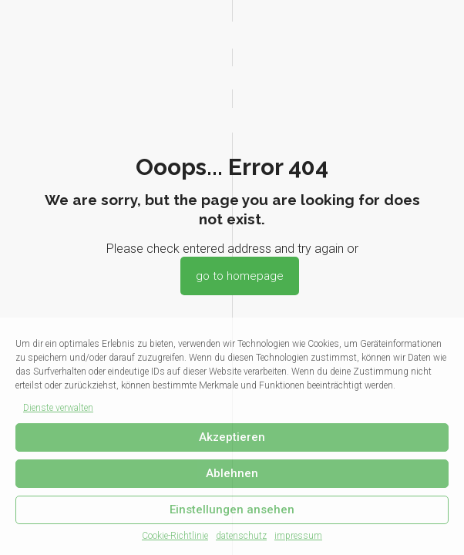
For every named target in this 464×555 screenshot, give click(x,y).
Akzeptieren (232, 437)
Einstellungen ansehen (232, 509)
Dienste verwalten (58, 407)
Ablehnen (232, 473)
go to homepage (240, 276)
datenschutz (241, 535)
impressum (298, 535)
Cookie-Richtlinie (175, 535)
